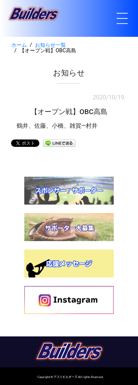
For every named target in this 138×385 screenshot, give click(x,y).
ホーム (19, 45)
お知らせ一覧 (50, 45)
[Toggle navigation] (122, 18)
